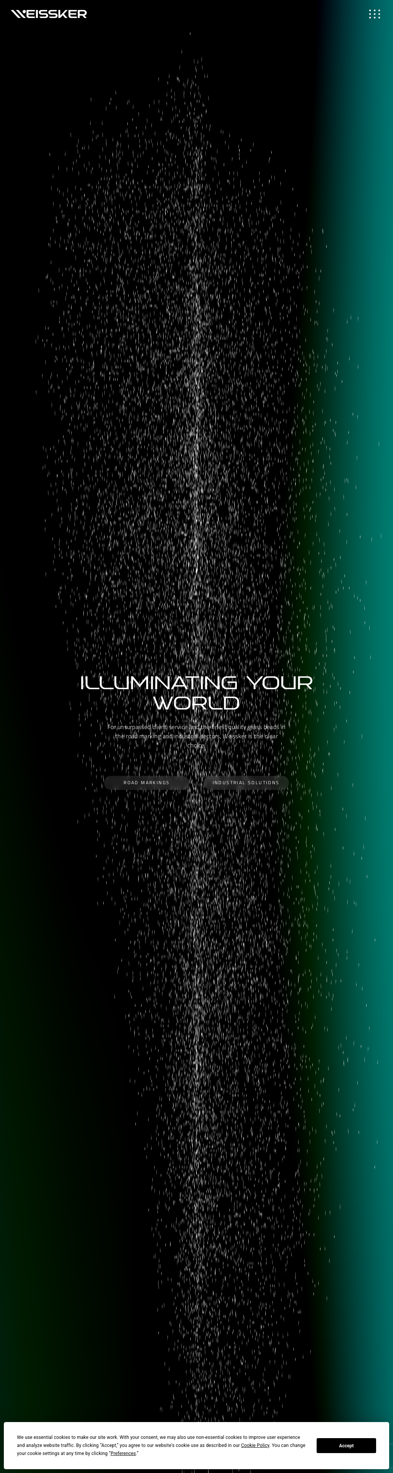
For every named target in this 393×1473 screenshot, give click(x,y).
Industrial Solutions (246, 782)
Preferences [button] (123, 1453)
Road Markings (147, 782)
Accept (346, 1445)
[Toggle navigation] (374, 14)
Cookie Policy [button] (255, 1445)
